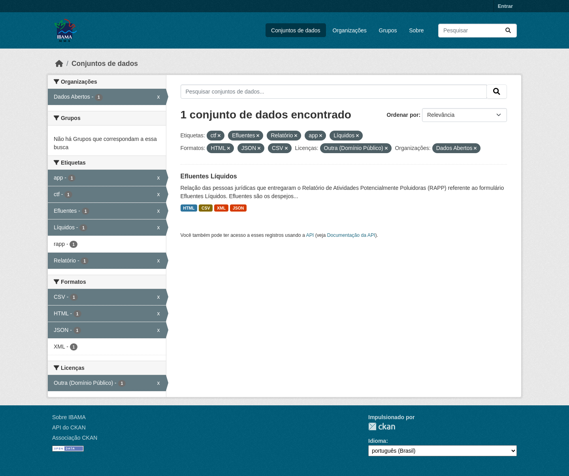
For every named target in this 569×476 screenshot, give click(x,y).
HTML (188, 208)
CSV (206, 208)
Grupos (388, 30)
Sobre (416, 30)
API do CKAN (69, 427)
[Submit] (508, 30)
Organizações (349, 30)
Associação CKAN (74, 438)
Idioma (377, 441)
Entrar (505, 6)
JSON (238, 208)
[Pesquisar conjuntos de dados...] (477, 30)
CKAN (381, 426)
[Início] (59, 63)
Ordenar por (403, 115)
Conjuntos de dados (295, 30)
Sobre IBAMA (69, 417)
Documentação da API (351, 235)
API (310, 235)
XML (221, 208)
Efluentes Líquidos (209, 176)
